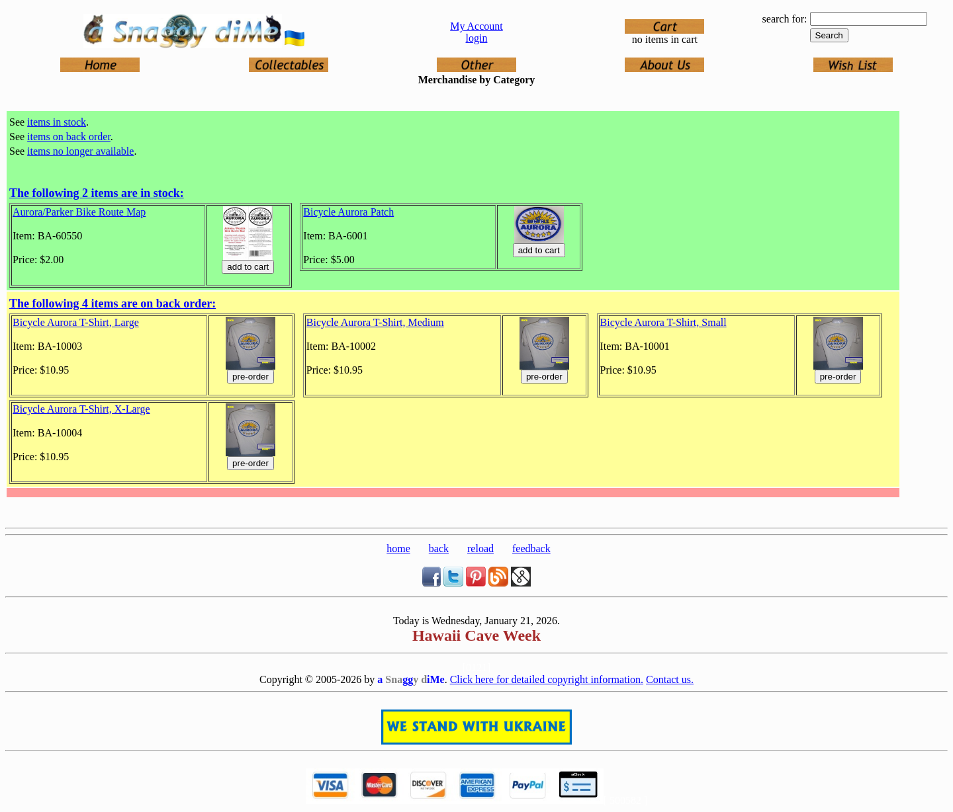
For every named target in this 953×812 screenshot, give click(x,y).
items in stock (56, 122)
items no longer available (80, 151)
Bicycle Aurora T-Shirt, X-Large (81, 409)
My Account (476, 26)
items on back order (69, 136)
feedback (531, 548)
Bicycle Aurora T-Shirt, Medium (375, 322)
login (477, 38)
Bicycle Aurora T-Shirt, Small (663, 322)
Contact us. (670, 679)
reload (480, 548)
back (439, 548)
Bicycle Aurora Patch (348, 212)
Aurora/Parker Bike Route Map (79, 212)
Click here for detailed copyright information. (546, 679)
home (398, 548)
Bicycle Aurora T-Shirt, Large (76, 322)
